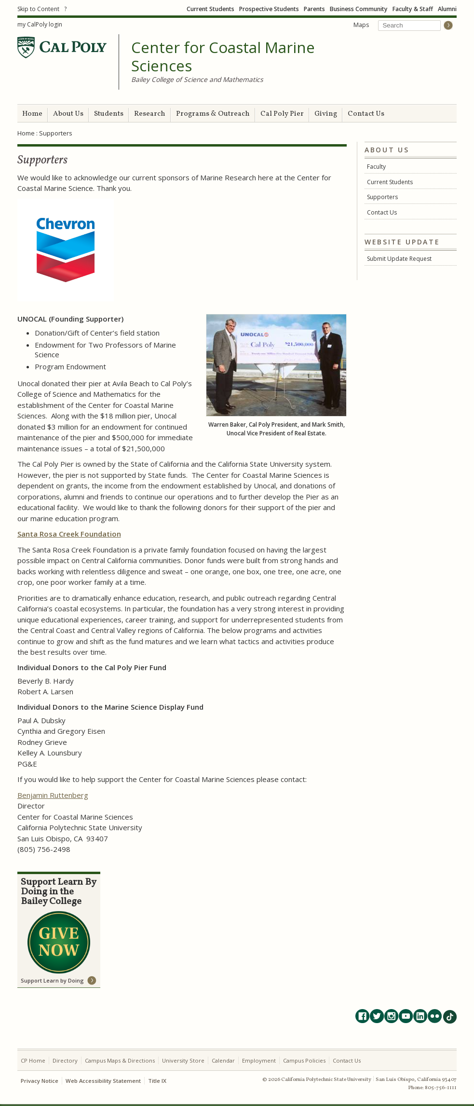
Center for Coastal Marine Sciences (223, 57)
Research (149, 114)
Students (108, 114)
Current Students (210, 9)
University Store (183, 1060)
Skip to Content (38, 9)
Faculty (376, 166)
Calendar (223, 1060)
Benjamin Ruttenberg (52, 795)
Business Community (359, 9)
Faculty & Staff (413, 9)
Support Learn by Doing (52, 980)
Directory (65, 1060)
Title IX (157, 1080)
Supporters (382, 197)
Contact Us (366, 114)
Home (32, 114)
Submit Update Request (399, 259)
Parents (314, 9)
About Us (68, 114)
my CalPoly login (39, 24)
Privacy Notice (39, 1080)
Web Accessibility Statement (103, 1080)
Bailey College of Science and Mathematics (197, 79)
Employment (259, 1060)
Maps (361, 25)
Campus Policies (304, 1060)
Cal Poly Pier (282, 114)
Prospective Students (269, 9)
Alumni (447, 9)
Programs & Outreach (213, 114)
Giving (325, 114)
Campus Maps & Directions (120, 1060)
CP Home (33, 1060)
